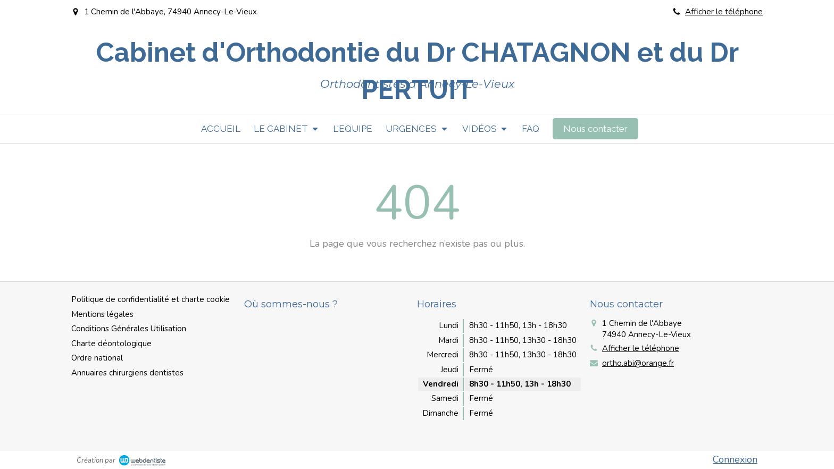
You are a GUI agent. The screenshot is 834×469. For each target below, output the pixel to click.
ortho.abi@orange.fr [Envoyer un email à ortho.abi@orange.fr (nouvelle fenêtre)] (638, 363)
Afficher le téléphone (724, 11)
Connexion (735, 459)
